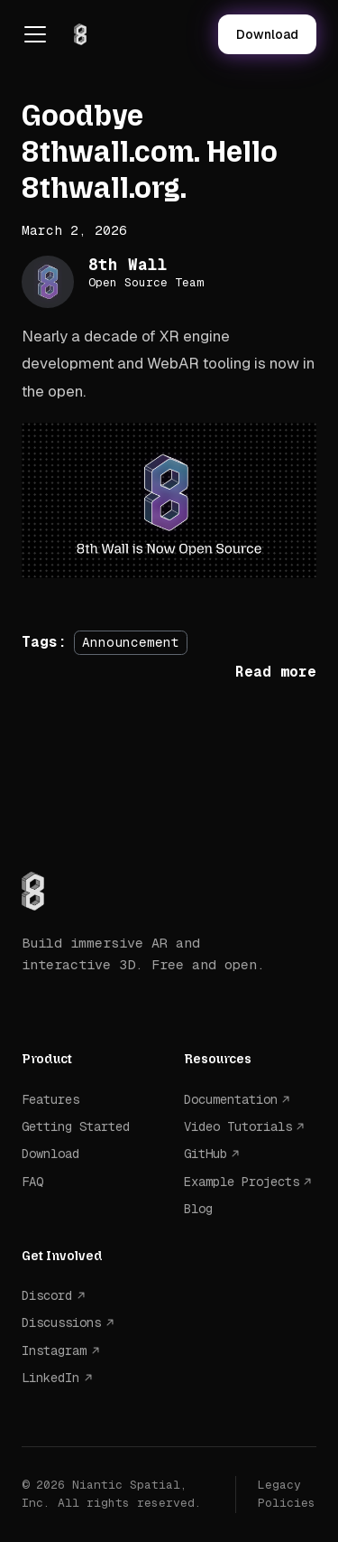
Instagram (54, 1350)
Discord (47, 1295)
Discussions (61, 1322)
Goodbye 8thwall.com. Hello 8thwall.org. (150, 151)
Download (267, 34)
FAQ (32, 1181)
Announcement (130, 642)
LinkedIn (50, 1377)
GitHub (205, 1153)
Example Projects (241, 1181)
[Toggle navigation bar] (35, 34)
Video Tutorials (238, 1126)
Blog (198, 1209)
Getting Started (76, 1126)
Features (50, 1099)
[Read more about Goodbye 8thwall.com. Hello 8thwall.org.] (275, 671)
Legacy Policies (286, 1494)
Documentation (231, 1099)
